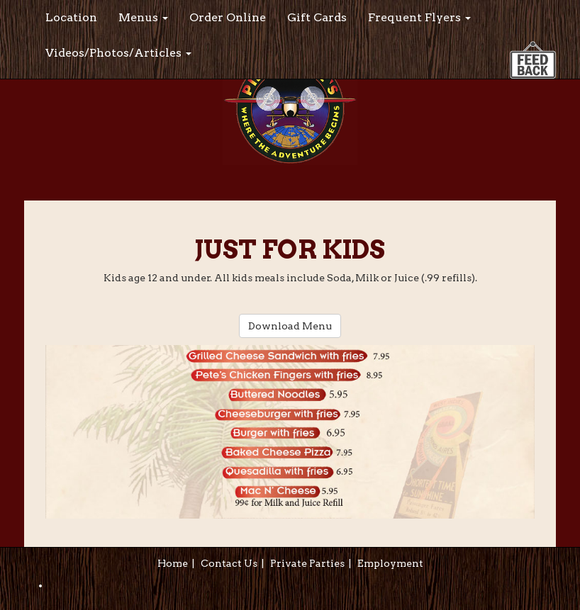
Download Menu (290, 326)
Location (71, 17)
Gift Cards (317, 17)
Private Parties (307, 563)
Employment (390, 563)
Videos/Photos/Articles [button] (118, 53)
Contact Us (229, 563)
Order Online (227, 17)
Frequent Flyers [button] (419, 17)
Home (172, 563)
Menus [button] (143, 17)
